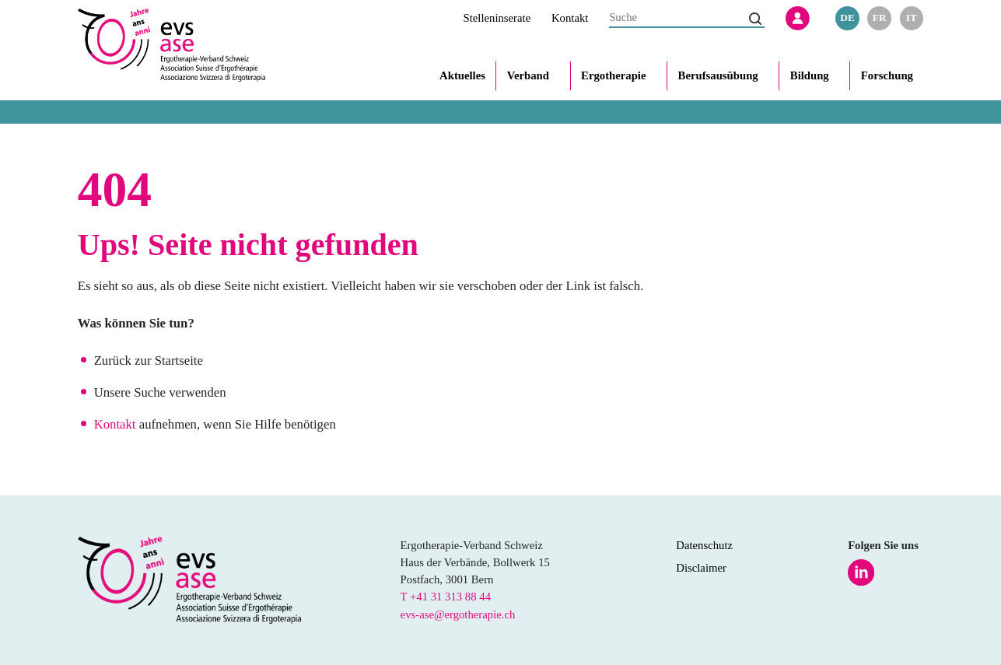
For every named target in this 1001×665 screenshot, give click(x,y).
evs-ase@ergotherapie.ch (458, 614)
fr (880, 17)
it (911, 17)
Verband (528, 75)
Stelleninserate (497, 18)
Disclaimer (701, 568)
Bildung (809, 75)
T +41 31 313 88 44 (446, 596)
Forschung (887, 75)
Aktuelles (462, 75)
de (847, 17)
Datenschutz (704, 545)
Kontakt (569, 18)
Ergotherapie (613, 75)
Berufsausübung (718, 75)
